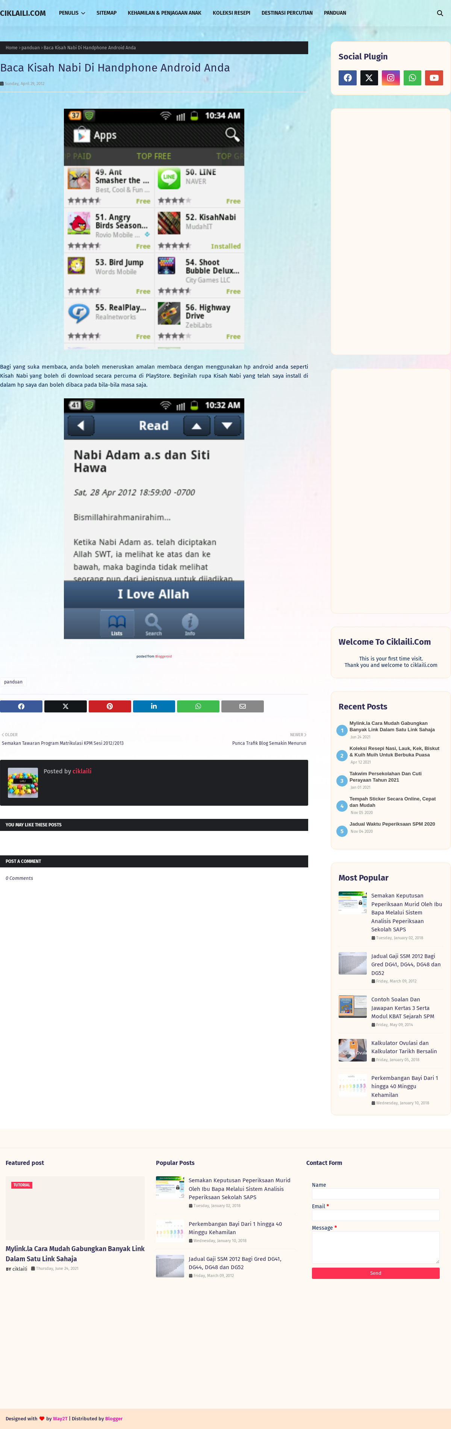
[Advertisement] (380, 231)
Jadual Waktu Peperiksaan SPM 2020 (392, 824)
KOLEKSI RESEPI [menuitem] (231, 13)
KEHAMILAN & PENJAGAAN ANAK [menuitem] (164, 13)
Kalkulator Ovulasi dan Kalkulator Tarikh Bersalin (404, 1047)
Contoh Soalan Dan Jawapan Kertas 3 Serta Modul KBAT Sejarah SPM (402, 1008)
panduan (30, 47)
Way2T (60, 1418)
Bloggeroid (163, 656)
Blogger (114, 1418)
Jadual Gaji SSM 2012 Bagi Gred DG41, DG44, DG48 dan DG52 (406, 964)
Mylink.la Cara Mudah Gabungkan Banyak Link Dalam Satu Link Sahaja (75, 1254)
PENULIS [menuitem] (69, 13)
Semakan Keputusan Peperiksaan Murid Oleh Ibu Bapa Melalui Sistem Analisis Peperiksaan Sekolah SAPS (406, 912)
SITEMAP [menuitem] (107, 13)
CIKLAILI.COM (23, 13)
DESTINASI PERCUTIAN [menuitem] (287, 13)
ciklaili (81, 771)
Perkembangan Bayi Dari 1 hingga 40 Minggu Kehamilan (404, 1086)
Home (12, 47)
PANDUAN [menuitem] (335, 13)
